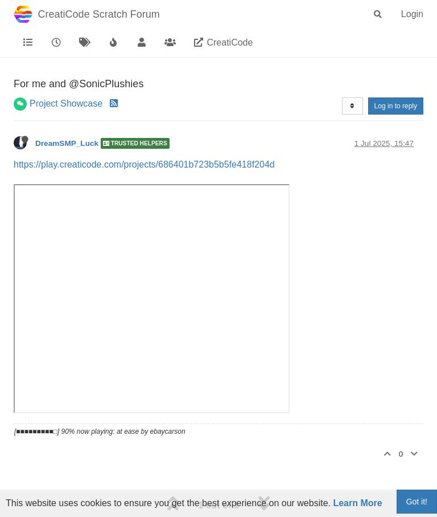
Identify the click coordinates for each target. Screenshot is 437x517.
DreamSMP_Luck (66, 143)
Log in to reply (395, 106)
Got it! (416, 501)
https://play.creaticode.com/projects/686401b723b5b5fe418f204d (144, 164)
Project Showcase (66, 103)
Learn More (357, 503)
